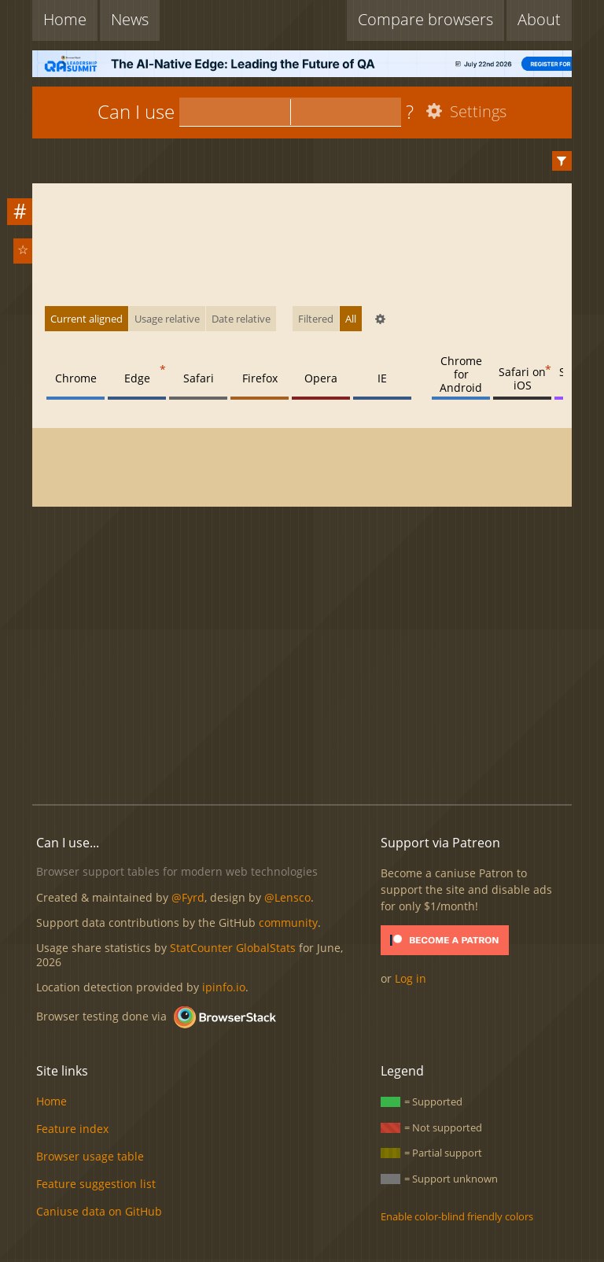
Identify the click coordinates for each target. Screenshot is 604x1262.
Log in (410, 978)
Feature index (72, 1128)
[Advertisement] (317, 664)
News (130, 19)
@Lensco (287, 897)
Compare (425, 19)
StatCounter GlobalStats (233, 947)
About (539, 19)
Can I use (136, 111)
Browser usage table (90, 1156)
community (288, 922)
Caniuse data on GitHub (99, 1211)
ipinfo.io (223, 987)
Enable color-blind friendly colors (457, 1216)
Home (65, 19)
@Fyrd (187, 897)
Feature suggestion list (96, 1183)
